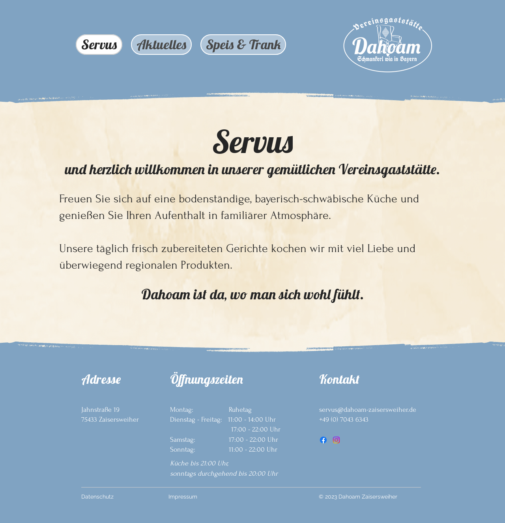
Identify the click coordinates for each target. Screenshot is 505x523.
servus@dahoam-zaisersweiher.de (367, 409)
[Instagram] (336, 440)
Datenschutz (97, 496)
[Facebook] (323, 440)
